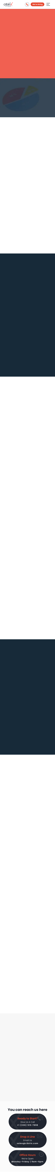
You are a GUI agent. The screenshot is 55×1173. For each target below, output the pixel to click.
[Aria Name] (48, 4)
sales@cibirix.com (27, 1143)
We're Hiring (37, 4)
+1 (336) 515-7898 (27, 1125)
